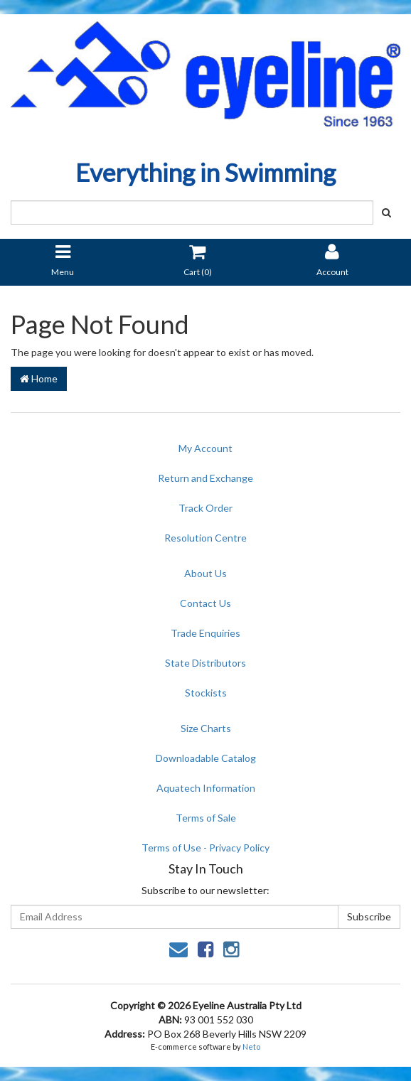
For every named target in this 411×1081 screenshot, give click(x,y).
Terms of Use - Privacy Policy (205, 847)
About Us (205, 573)
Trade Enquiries (205, 633)
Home (39, 378)
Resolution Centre (205, 538)
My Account (205, 448)
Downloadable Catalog (206, 758)
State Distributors (205, 663)
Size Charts (206, 728)
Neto (251, 1046)
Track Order (205, 508)
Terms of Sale (206, 818)
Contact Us (205, 603)
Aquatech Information (205, 788)
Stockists (206, 693)
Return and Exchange (205, 478)
